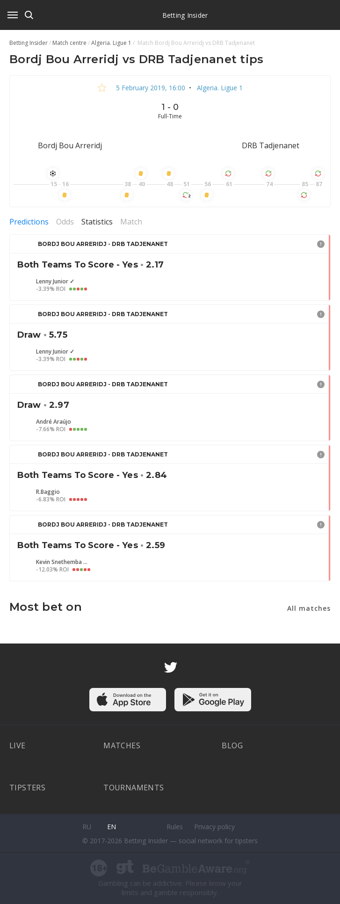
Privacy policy (214, 826)
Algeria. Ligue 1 (219, 87)
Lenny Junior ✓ (55, 281)
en (111, 826)
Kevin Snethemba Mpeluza (61, 562)
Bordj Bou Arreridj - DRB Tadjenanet (103, 243)
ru (86, 826)
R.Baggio (48, 492)
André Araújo (53, 422)
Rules (174, 826)
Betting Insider (185, 15)
